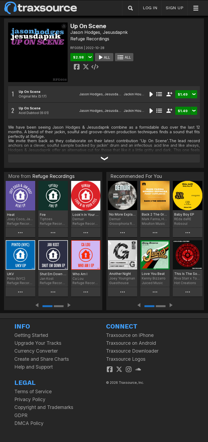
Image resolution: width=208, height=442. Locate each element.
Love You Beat (153, 274)
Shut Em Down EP (53, 274)
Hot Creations (185, 283)
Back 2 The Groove (155, 214)
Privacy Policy (29, 399)
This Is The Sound (187, 274)
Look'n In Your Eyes (85, 215)
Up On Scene (30, 92)
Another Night (120, 274)
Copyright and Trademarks (43, 407)
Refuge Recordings (89, 38)
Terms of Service (33, 391)
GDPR (21, 415)
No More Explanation (122, 214)
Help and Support (33, 367)
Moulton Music (153, 224)
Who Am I (79, 274)
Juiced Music (152, 283)
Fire (43, 215)
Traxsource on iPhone (130, 335)
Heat (11, 215)
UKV (10, 274)
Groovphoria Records (122, 224)
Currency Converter (36, 351)
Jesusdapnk (115, 32)
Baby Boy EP (184, 214)
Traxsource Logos (126, 359)
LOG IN (150, 7)
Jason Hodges (85, 32)
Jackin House (134, 94)
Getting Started (31, 335)
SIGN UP (174, 7)
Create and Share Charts (41, 359)
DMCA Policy (29, 423)
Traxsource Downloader (132, 351)
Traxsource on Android (131, 343)
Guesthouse (119, 283)
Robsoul (180, 224)
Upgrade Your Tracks (37, 343)
